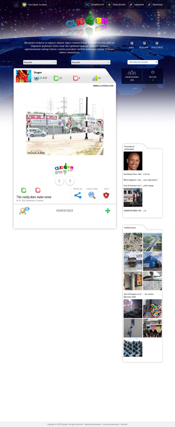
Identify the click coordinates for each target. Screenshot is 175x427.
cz (159, 28)
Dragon (38, 72)
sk (159, 33)
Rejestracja (154, 4)
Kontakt (124, 424)
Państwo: (18, 62)
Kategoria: (64, 62)
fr (158, 23)
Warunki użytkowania (93, 424)
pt (159, 36)
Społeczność (156, 47)
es (158, 17)
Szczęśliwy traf (94, 4)
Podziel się (77, 189)
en (159, 15)
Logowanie (136, 4)
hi (158, 12)
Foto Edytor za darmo (34, 4)
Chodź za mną (92, 189)
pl (158, 31)
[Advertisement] (64, 266)
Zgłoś (106, 189)
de (159, 20)
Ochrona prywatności (111, 424)
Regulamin (143, 47)
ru (159, 25)
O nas (131, 47)
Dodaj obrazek (116, 4)
